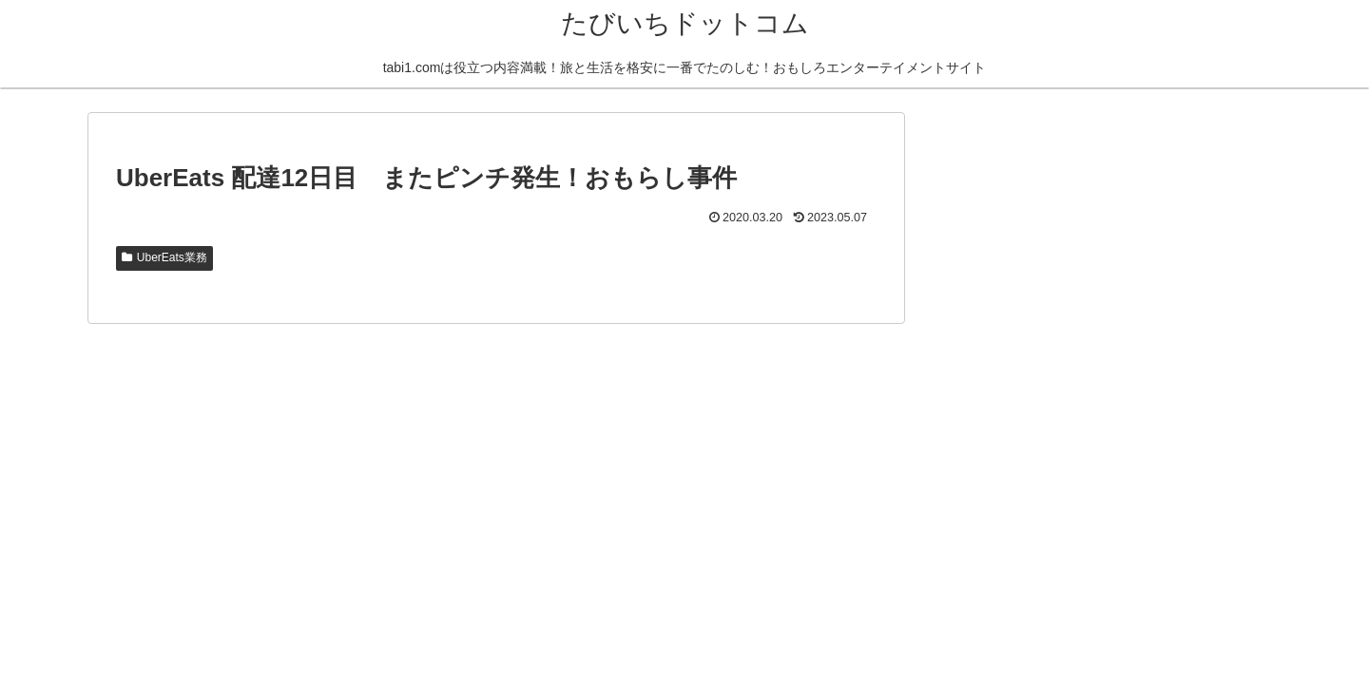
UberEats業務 (164, 257)
